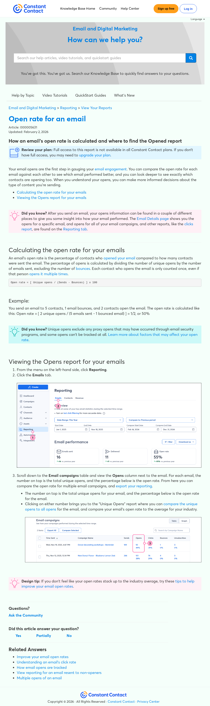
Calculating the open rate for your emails (51, 192)
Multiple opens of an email (39, 678)
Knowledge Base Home (77, 8)
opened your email (119, 258)
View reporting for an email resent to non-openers (59, 672)
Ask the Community (26, 615)
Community (108, 8)
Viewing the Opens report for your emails (51, 197)
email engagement (111, 169)
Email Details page (153, 218)
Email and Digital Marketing (32, 107)
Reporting (68, 107)
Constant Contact (121, 701)
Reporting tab (75, 229)
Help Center (130, 8)
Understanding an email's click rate (46, 662)
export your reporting (134, 486)
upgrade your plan (94, 155)
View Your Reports (96, 107)
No (69, 635)
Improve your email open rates (42, 656)
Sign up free (166, 8)
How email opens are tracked (42, 667)
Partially (43, 635)
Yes (18, 635)
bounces (83, 268)
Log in (188, 8)
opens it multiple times (48, 274)
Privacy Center (148, 701)
